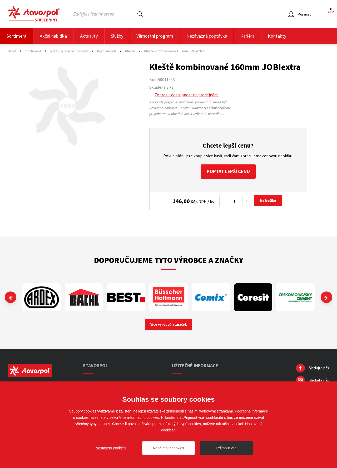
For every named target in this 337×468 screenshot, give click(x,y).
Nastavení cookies (111, 448)
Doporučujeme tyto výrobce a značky (168, 261)
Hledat (140, 14)
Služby (117, 36)
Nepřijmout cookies (168, 448)
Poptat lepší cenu (228, 172)
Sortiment (17, 36)
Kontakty (277, 36)
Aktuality (89, 36)
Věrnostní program (154, 36)
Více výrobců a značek (168, 326)
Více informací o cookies (139, 417)
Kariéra (247, 36)
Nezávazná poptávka (206, 36)
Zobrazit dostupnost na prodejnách (187, 94)
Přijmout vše (226, 448)
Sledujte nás (319, 370)
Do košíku (268, 202)
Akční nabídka (53, 36)
